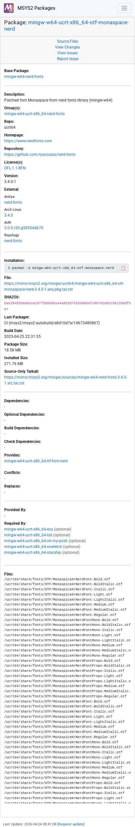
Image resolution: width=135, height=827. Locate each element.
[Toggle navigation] (124, 8)
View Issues (67, 53)
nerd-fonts (13, 202)
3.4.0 (8, 215)
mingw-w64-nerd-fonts (23, 76)
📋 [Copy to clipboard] (123, 268)
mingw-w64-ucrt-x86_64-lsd (28, 535)
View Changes (67, 47)
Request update (71, 824)
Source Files (67, 41)
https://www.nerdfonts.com (28, 141)
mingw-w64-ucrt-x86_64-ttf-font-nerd (36, 461)
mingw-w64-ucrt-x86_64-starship (32, 552)
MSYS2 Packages (29, 8)
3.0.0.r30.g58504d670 (23, 228)
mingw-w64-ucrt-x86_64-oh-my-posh (36, 541)
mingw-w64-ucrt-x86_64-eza (28, 529)
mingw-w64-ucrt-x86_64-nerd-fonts (34, 114)
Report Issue (67, 59)
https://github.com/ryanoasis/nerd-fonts (39, 154)
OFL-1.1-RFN (15, 168)
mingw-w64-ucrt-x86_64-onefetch (33, 546)
